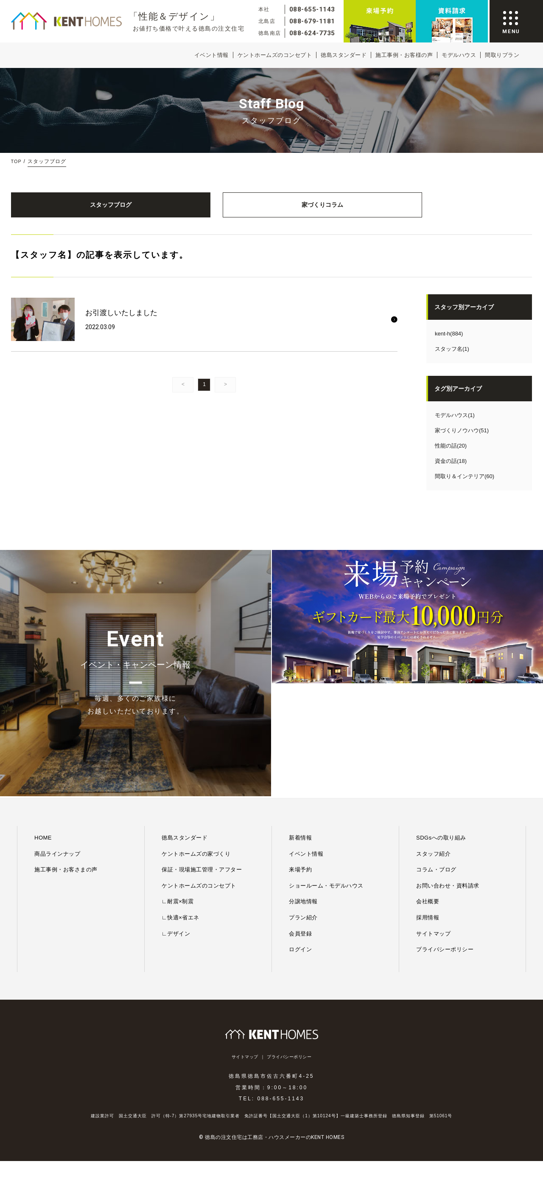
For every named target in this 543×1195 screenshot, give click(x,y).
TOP (16, 161)
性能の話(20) (451, 454)
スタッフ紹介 (433, 749)
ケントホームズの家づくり (196, 749)
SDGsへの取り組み (441, 733)
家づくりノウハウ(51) (462, 439)
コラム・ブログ (436, 765)
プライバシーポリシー (444, 845)
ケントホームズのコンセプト (275, 55)
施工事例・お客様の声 (404, 55)
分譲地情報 (303, 797)
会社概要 (427, 797)
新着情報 (300, 733)
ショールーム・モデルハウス (326, 781)
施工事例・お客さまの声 (66, 765)
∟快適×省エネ (180, 813)
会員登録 (300, 829)
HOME (43, 733)
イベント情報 (211, 55)
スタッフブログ (70, 209)
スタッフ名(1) (452, 358)
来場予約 (300, 765)
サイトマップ (433, 829)
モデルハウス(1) (455, 424)
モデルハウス (459, 55)
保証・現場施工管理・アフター (202, 765)
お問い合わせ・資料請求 (447, 781)
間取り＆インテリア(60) (464, 485)
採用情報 (427, 813)
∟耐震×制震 (177, 797)
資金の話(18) (451, 470)
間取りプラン (502, 55)
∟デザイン (176, 829)
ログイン (300, 845)
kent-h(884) (449, 342)
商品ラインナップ (57, 749)
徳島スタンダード (344, 55)
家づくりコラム (204, 209)
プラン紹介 (303, 813)
